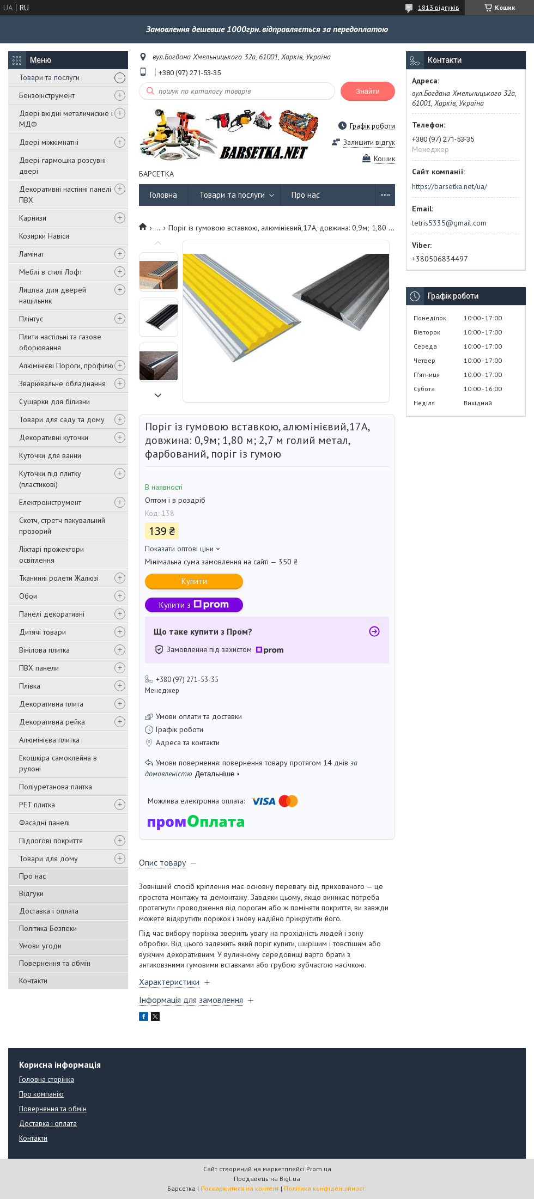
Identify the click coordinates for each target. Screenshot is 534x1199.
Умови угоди (40, 946)
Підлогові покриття (51, 840)
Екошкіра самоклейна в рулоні (58, 763)
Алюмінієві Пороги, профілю (66, 365)
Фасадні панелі (44, 822)
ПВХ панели (39, 668)
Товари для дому (48, 858)
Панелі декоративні (51, 614)
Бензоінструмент (47, 95)
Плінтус (31, 319)
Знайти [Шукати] (368, 91)
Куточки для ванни (50, 455)
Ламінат (31, 254)
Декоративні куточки (53, 437)
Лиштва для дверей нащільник (52, 295)
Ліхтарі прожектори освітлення (51, 554)
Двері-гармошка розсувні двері (62, 165)
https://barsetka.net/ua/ (449, 186)
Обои (28, 596)
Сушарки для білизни (54, 401)
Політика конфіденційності (325, 1188)
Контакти (33, 980)
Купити (194, 581)
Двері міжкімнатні (48, 142)
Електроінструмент (50, 502)
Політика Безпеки (48, 928)
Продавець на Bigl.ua (267, 1178)
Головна (163, 195)
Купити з (194, 605)
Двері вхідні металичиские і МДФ (66, 118)
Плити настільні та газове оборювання (60, 342)
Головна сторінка (46, 1079)
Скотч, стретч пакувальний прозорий (62, 525)
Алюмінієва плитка (49, 740)
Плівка (29, 686)
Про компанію (41, 1094)
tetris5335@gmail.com (449, 223)
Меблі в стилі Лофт (50, 272)
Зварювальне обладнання (62, 383)
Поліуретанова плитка (55, 787)
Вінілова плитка (44, 650)
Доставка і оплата (48, 911)
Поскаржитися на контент (240, 1188)
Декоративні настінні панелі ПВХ (65, 194)
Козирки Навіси (44, 236)
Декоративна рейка (52, 722)
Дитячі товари (42, 632)
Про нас (32, 876)
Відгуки (31, 893)
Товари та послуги (49, 77)
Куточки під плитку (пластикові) (50, 478)
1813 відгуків (438, 7)
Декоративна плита (51, 704)
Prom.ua (318, 1169)
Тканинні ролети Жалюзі (59, 578)
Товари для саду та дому (62, 419)
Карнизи (32, 218)
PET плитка (37, 805)
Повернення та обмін (54, 963)
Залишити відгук (369, 142)
